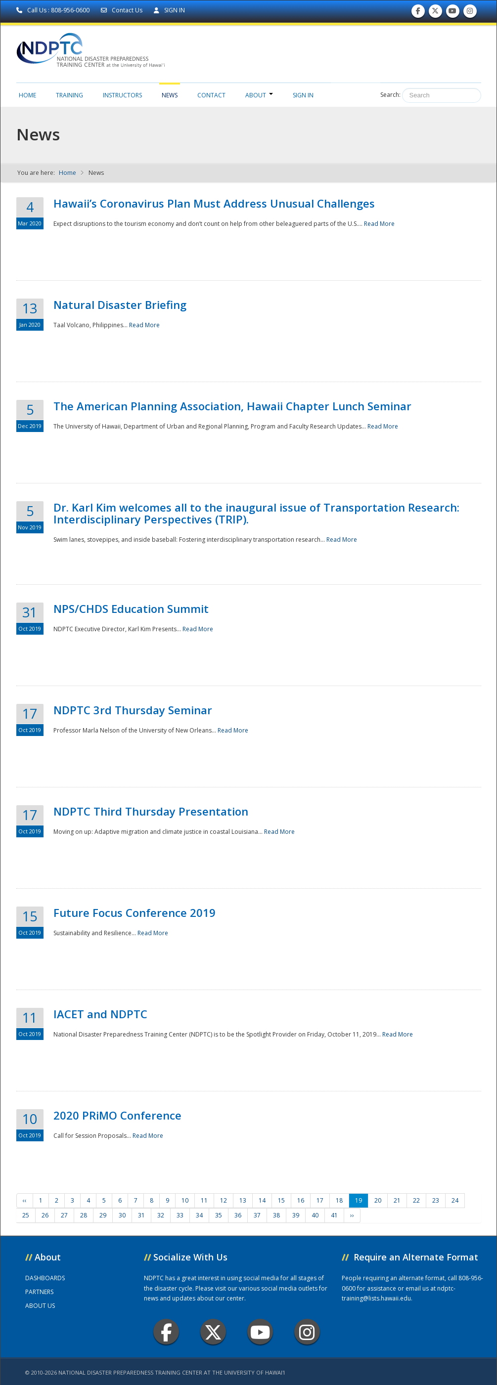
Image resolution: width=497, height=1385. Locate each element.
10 (184, 1200)
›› (352, 1215)
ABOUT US (40, 1305)
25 (25, 1215)
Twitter (213, 1331)
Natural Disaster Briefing (119, 304)
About (259, 95)
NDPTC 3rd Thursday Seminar (132, 709)
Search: (390, 94)
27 (64, 1215)
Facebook (166, 1331)
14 (262, 1200)
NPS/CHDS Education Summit (131, 608)
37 (257, 1215)
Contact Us (122, 10)
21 (397, 1200)
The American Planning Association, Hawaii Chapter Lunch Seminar (232, 405)
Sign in (303, 95)
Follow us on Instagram (470, 13)
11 (204, 1200)
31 (141, 1215)
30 (122, 1215)
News (170, 95)
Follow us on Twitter (435, 13)
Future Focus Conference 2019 (134, 912)
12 (223, 1200)
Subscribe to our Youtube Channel (452, 13)
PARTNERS (39, 1292)
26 (45, 1215)
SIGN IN (169, 10)
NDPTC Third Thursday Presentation (150, 811)
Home (27, 95)
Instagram (307, 1331)
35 (218, 1215)
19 (358, 1200)
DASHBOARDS (45, 1278)
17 (319, 1200)
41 (334, 1215)
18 (339, 1200)
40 (315, 1215)
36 (237, 1215)
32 (160, 1215)
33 (180, 1215)
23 (435, 1200)
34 (199, 1215)
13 (242, 1200)
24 (455, 1200)
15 (281, 1200)
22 (416, 1200)
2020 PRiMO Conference (117, 1115)
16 (300, 1200)
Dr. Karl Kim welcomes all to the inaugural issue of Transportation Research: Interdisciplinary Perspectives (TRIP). (256, 513)
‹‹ (25, 1200)
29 (102, 1215)
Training (69, 95)
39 (295, 1215)
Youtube (260, 1331)
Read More (379, 223)
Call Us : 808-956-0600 (53, 10)
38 (276, 1215)
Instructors (122, 95)
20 (377, 1200)
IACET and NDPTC (100, 1013)
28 (83, 1215)
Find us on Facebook (418, 13)
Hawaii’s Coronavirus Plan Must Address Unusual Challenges (214, 203)
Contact (211, 95)
